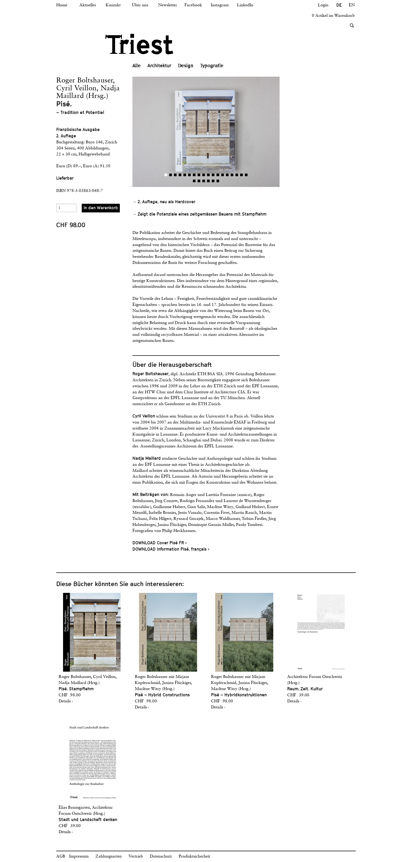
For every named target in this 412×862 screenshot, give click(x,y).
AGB (60, 856)
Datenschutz (161, 856)
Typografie (211, 66)
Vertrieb (135, 856)
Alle (136, 66)
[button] (169, 132)
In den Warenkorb (101, 207)
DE (339, 5)
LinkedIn (245, 5)
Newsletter (167, 5)
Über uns (140, 5)
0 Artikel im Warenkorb (333, 16)
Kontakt (113, 5)
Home (61, 5)
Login (323, 5)
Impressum (79, 856)
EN (352, 5)
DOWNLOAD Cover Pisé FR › (159, 542)
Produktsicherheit (194, 856)
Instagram (220, 5)
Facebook (193, 5)
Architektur (159, 65)
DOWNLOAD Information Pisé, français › (170, 549)
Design (185, 66)
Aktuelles (87, 5)
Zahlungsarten (108, 856)
